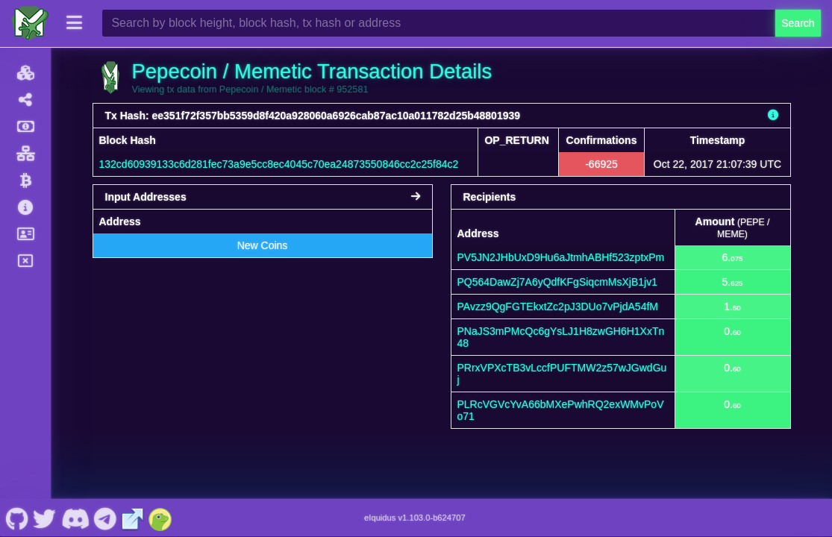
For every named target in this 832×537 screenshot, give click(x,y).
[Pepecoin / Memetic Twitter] (44, 517)
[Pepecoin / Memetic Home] (29, 23)
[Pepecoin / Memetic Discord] (75, 517)
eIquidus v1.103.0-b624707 (415, 517)
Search (797, 23)
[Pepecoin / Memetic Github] (16, 517)
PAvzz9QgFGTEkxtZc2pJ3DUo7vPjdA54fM (557, 307)
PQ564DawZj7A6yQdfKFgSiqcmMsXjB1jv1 (557, 282)
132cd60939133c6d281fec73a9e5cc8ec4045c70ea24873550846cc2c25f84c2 (279, 164)
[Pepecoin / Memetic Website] (133, 517)
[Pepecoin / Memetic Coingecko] (160, 517)
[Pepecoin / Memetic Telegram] (105, 517)
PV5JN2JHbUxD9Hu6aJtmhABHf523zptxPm (561, 257)
